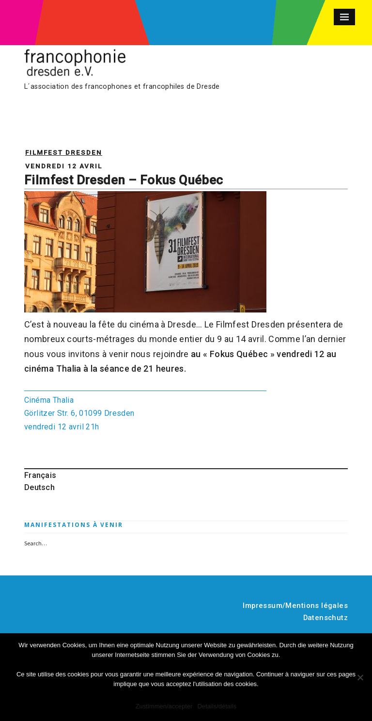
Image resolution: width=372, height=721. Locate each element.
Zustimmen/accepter (164, 706)
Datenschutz (325, 617)
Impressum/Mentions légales (295, 605)
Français (40, 475)
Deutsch (39, 487)
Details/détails (216, 706)
